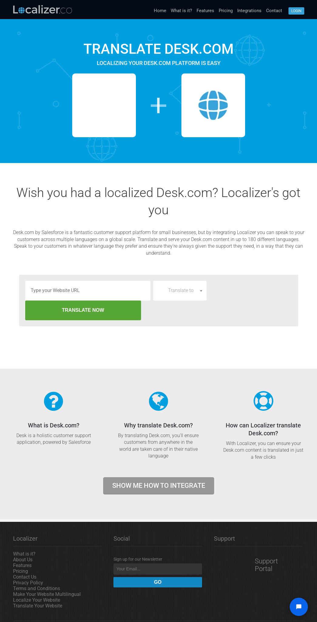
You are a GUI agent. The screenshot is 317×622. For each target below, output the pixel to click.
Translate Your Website (37, 586)
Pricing (226, 10)
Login (296, 11)
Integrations (249, 10)
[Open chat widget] (299, 607)
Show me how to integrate (158, 466)
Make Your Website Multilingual (47, 574)
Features (205, 10)
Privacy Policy (28, 563)
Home (160, 10)
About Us (22, 540)
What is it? (181, 10)
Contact (274, 10)
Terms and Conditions (36, 569)
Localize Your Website (36, 580)
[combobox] (180, 290)
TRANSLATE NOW (250, 290)
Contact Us (24, 557)
